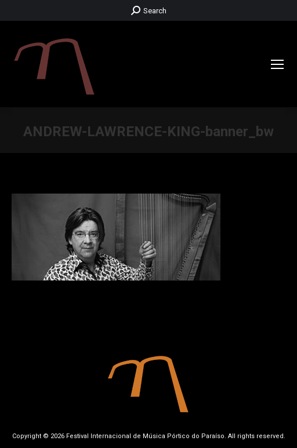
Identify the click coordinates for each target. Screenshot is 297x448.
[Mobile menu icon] (277, 64)
